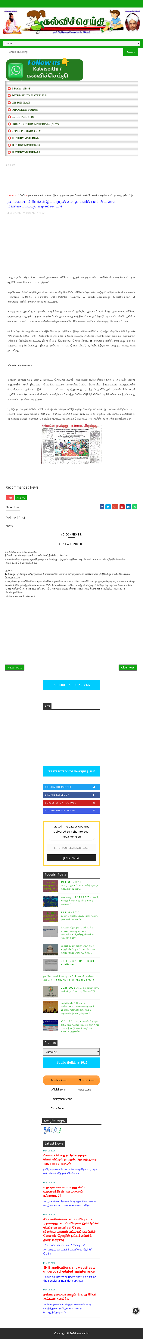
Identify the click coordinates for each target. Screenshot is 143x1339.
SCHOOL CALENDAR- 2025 (71, 684)
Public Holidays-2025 (71, 1062)
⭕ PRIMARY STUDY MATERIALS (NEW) (33, 124)
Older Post (127, 667)
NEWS (21, 195)
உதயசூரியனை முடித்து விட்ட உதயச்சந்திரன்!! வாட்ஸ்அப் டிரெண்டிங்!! (64, 1191)
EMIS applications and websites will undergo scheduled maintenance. (71, 1270)
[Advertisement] (71, 179)
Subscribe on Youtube (72, 802)
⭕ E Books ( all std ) (19, 88)
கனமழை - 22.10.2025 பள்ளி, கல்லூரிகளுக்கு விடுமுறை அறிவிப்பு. (80, 901)
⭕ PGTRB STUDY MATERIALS (27, 95)
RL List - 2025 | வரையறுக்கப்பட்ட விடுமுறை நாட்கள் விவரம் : (79, 885)
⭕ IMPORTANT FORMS (23, 109)
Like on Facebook (72, 795)
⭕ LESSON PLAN (19, 102)
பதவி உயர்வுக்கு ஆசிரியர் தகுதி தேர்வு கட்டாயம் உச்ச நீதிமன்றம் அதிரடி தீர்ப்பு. (78, 949)
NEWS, (42, 213)
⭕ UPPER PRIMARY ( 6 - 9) (24, 131)
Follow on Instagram (72, 810)
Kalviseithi (82, 1333)
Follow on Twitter (72, 787)
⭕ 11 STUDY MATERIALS (24, 145)
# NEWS (20, 497)
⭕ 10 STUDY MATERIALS (24, 138)
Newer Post (14, 667)
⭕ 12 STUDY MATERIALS (24, 152)
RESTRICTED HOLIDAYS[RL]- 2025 (71, 771)
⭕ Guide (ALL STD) (21, 117)
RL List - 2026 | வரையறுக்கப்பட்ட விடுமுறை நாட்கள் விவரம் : (79, 916)
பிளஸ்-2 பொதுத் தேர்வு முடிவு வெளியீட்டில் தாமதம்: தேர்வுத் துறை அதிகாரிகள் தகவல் (70, 1159)
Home (11, 195)
